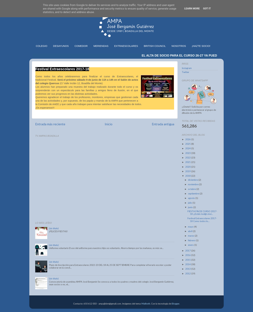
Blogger (175, 303)
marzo (191, 235)
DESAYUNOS (61, 45)
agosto (191, 198)
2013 (188, 269)
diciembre (193, 180)
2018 (188, 175)
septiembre (194, 193)
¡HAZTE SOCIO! (201, 45)
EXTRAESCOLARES (126, 45)
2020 (188, 166)
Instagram (187, 68)
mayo (191, 226)
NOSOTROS (179, 45)
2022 (188, 157)
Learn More (192, 8)
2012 (188, 273)
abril (190, 231)
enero (191, 245)
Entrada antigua (163, 124)
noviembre (193, 184)
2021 (188, 162)
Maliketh (146, 303)
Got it (207, 8)
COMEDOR (81, 45)
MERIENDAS (100, 45)
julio (190, 202)
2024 (188, 148)
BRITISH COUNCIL (155, 45)
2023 (188, 153)
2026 (188, 139)
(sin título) (54, 228)
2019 (188, 171)
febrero (192, 240)
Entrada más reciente (50, 124)
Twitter (185, 72)
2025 (188, 144)
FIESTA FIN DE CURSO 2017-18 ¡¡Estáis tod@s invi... (202, 212)
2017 (188, 250)
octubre (192, 189)
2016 (188, 255)
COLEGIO (41, 45)
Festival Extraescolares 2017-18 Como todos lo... (202, 219)
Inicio (108, 124)
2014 (188, 264)
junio (190, 207)
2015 (188, 259)
